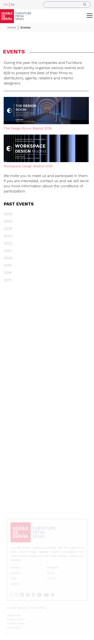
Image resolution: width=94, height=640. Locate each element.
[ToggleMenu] (89, 15)
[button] (89, 15)
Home (11, 27)
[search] (66, 4)
